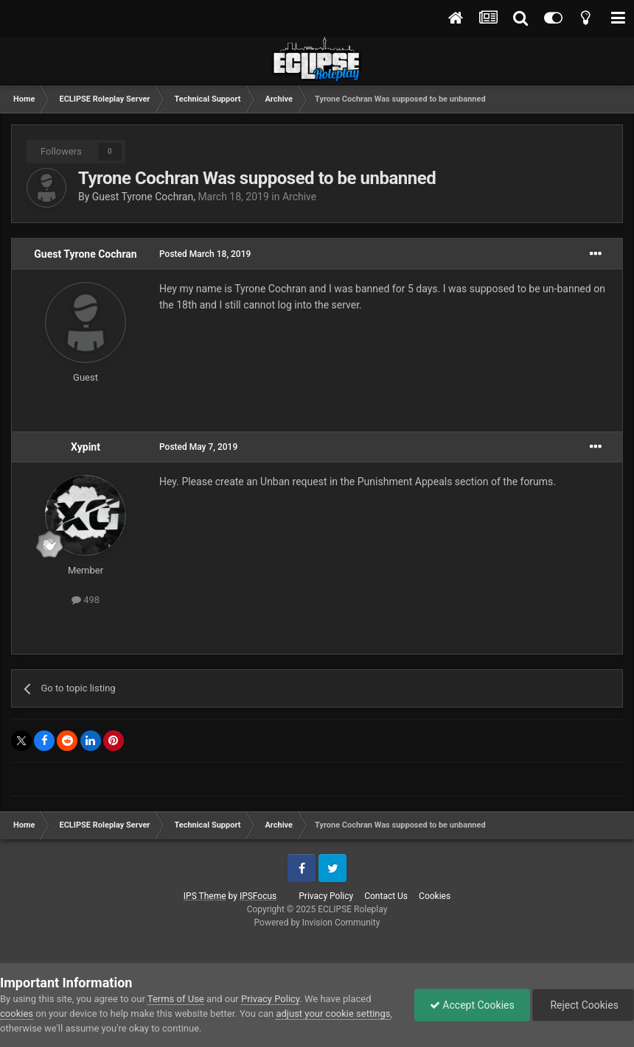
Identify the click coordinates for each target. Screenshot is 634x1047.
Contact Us (386, 896)
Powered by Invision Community (317, 922)
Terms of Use (175, 998)
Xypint (85, 447)
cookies (16, 1013)
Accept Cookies (472, 1005)
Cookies (434, 896)
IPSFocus (258, 896)
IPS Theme (205, 896)
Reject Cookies (583, 1005)
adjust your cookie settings (333, 1013)
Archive (299, 196)
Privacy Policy (326, 896)
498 (86, 599)
